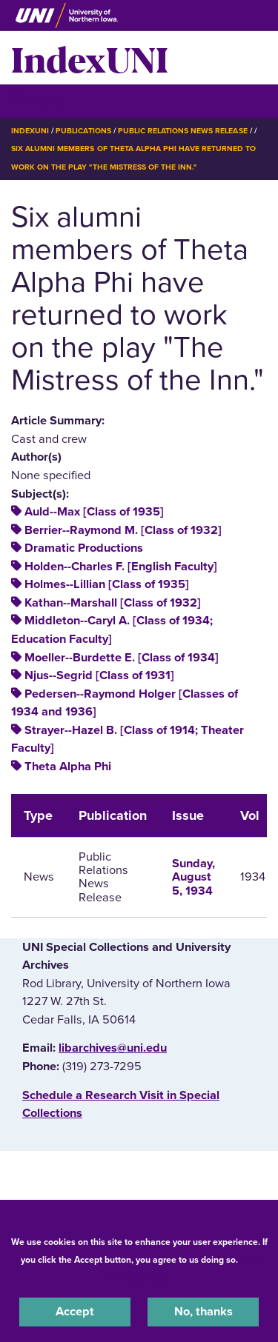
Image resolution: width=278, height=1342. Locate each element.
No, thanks (203, 1311)
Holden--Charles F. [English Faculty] (120, 566)
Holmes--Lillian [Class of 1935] (106, 584)
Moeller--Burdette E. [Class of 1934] (121, 657)
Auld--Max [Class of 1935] (94, 511)
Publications (83, 131)
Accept (75, 1311)
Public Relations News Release (183, 131)
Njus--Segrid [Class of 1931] (99, 675)
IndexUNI (89, 58)
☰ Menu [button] (37, 100)
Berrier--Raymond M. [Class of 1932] (123, 530)
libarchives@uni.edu (113, 1048)
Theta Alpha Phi (67, 766)
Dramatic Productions (83, 548)
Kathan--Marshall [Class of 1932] (112, 602)
